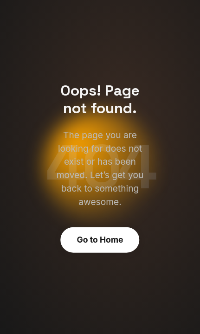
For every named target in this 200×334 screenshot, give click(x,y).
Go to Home (100, 239)
